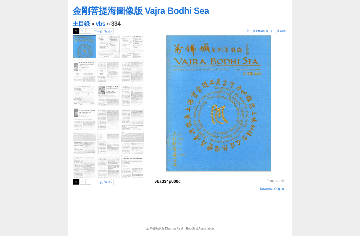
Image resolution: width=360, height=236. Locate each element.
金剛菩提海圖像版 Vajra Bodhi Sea (140, 11)
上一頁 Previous (257, 31)
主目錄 (81, 23)
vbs (100, 23)
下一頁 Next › (103, 31)
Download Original (272, 189)
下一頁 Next (278, 31)
